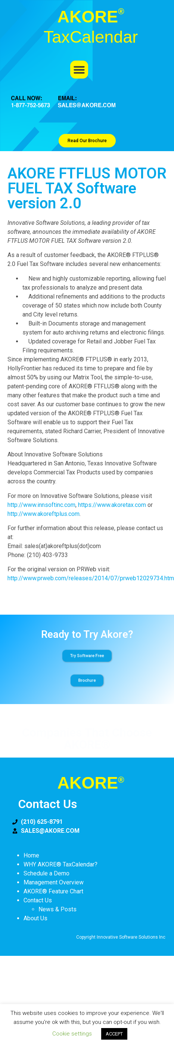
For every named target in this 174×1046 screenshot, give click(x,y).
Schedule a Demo (46, 873)
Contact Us (38, 900)
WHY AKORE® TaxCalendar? (60, 864)
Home (31, 855)
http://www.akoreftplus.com (43, 513)
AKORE (90, 782)
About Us (35, 918)
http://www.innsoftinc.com (41, 504)
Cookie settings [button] (72, 1033)
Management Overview (54, 882)
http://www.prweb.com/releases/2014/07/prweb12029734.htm (90, 578)
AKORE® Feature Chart (53, 891)
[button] (79, 70)
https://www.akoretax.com (112, 504)
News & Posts (57, 909)
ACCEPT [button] (114, 1034)
